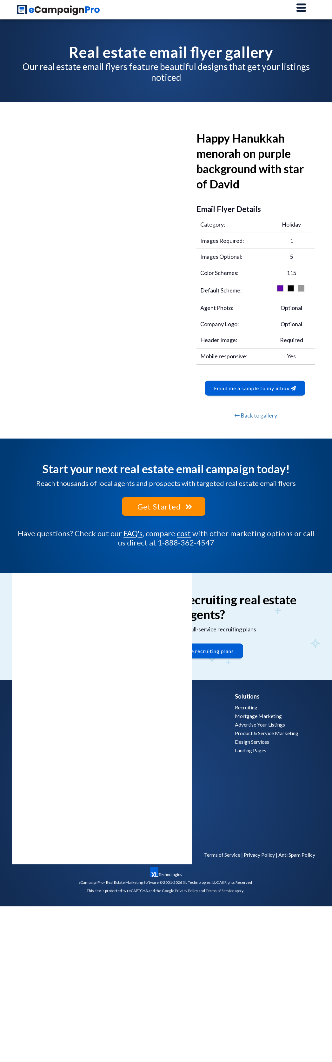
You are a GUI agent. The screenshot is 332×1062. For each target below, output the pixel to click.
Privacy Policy (259, 855)
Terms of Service (222, 855)
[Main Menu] (301, 8)
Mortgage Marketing (258, 716)
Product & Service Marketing (266, 733)
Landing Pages (250, 750)
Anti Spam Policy (296, 855)
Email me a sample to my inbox (255, 388)
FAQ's (133, 533)
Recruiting (246, 707)
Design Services (252, 742)
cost (184, 533)
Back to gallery (256, 415)
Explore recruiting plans (204, 651)
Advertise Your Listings (260, 724)
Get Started (163, 506)
